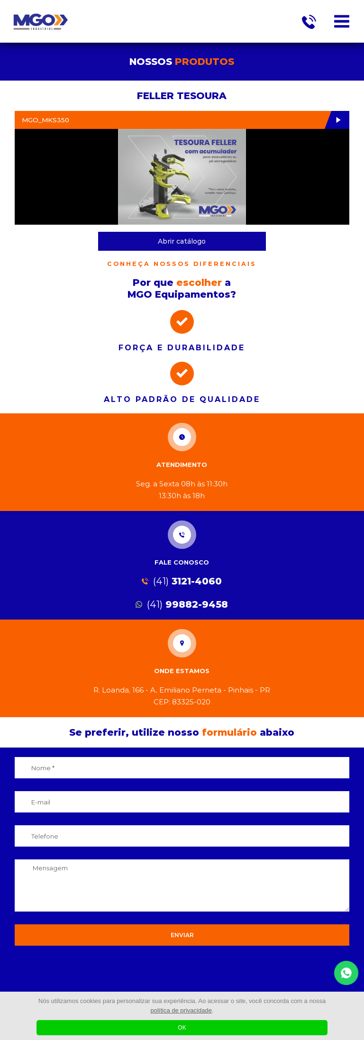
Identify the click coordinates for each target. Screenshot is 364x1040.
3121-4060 (182, 581)
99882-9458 (182, 604)
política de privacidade (181, 1010)
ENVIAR (182, 935)
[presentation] (182, 973)
